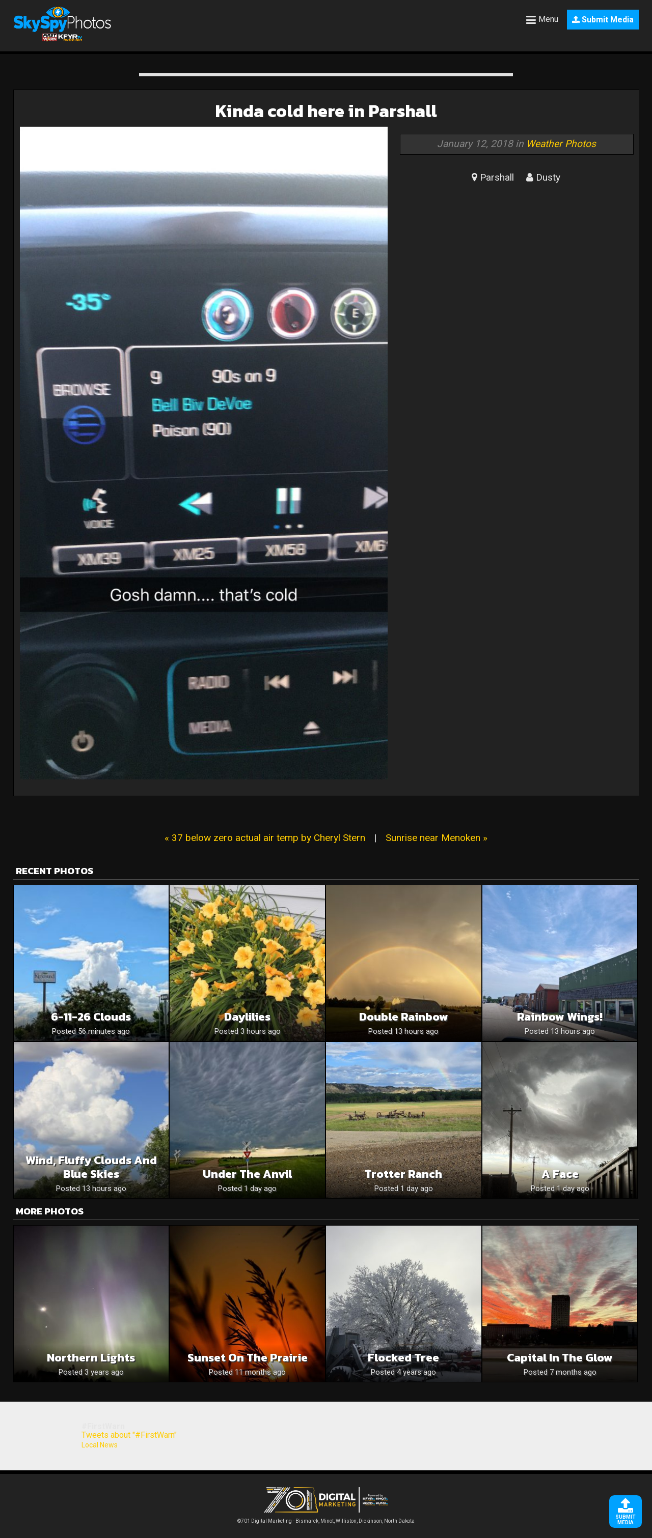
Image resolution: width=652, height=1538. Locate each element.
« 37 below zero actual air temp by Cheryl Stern (265, 838)
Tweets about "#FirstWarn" (129, 1435)
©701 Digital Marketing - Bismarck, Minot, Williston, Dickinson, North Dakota (326, 1518)
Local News (100, 1445)
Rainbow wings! (560, 1017)
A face (560, 1174)
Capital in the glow (560, 1358)
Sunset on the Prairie (247, 1358)
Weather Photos (561, 144)
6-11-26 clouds (91, 1017)
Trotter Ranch (403, 1174)
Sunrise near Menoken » (436, 838)
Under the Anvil (247, 1174)
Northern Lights (91, 1358)
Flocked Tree (403, 1358)
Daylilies (247, 1017)
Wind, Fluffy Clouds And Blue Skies (91, 1167)
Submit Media (603, 19)
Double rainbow (403, 1017)
